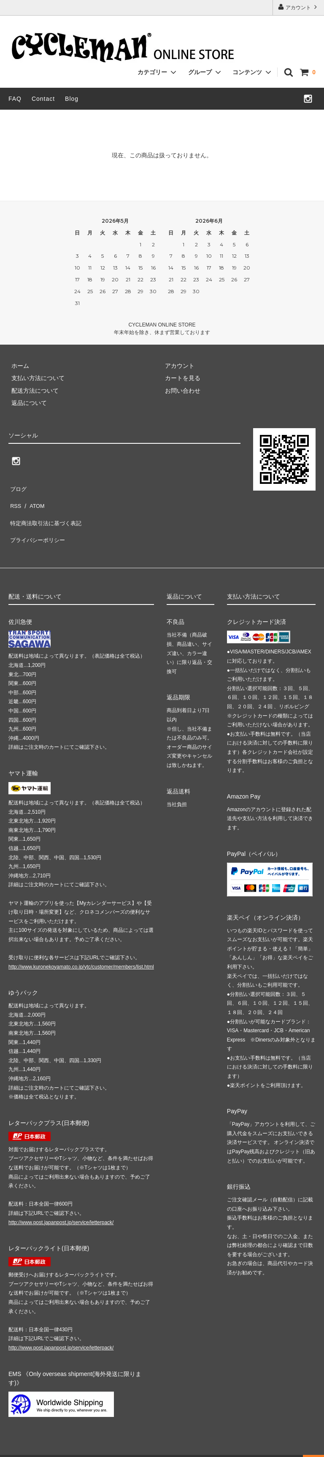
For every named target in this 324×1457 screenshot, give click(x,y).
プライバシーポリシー (38, 524)
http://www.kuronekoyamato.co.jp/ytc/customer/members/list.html (81, 948)
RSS (14, 499)
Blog (71, 98)
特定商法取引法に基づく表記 (46, 511)
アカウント (298, 7)
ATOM (33, 499)
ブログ (17, 486)
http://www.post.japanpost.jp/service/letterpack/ (60, 1203)
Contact (43, 98)
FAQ (15, 98)
